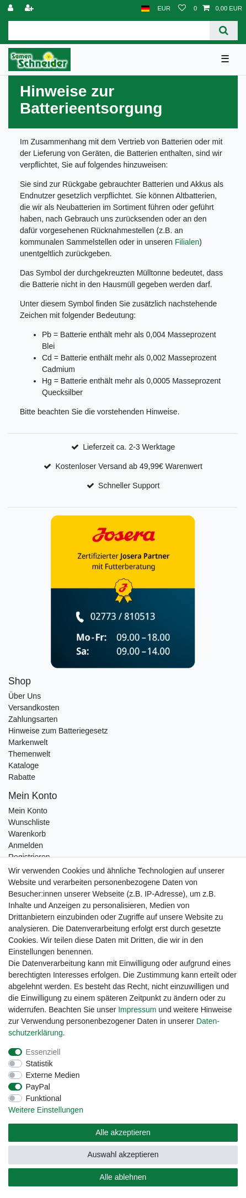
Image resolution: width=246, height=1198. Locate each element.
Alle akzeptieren (123, 1132)
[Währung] (163, 8)
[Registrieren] (30, 8)
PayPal (38, 1086)
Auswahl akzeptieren (122, 1154)
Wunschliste (29, 822)
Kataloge (23, 765)
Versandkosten (34, 707)
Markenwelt (28, 742)
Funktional (44, 1098)
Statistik (39, 1063)
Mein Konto (27, 810)
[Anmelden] (11, 8)
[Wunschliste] (182, 8)
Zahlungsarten (33, 719)
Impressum (137, 1009)
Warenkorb (27, 833)
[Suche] (224, 30)
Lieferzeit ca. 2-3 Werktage (129, 446)
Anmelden (25, 845)
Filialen (187, 242)
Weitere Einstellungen (45, 1109)
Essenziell (43, 1052)
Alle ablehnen (123, 1177)
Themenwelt (29, 753)
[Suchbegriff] (109, 30)
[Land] (145, 8)
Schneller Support (128, 485)
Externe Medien (53, 1075)
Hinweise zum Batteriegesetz (58, 730)
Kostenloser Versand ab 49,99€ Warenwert (128, 466)
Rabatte (21, 777)
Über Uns (24, 696)
